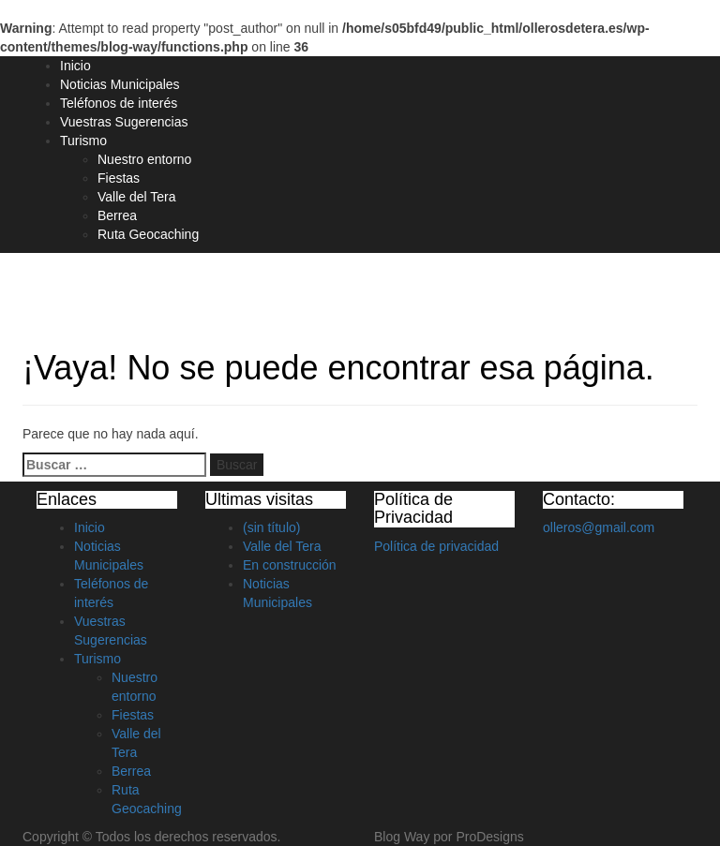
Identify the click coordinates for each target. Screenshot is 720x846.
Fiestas (119, 178)
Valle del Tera (137, 196)
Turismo (83, 140)
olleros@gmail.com (598, 527)
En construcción (290, 564)
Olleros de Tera (103, 287)
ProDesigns (489, 836)
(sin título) (271, 527)
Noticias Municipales (120, 84)
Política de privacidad (436, 546)
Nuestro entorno (144, 159)
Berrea (117, 215)
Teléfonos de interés (118, 103)
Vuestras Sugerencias (124, 121)
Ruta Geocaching (148, 234)
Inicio (75, 65)
